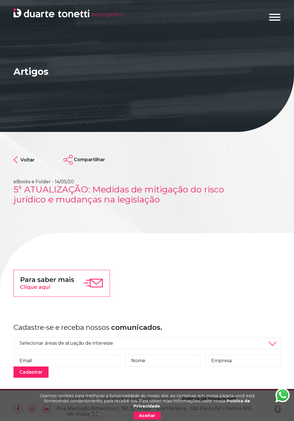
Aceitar (147, 415)
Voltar (24, 159)
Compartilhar (89, 159)
